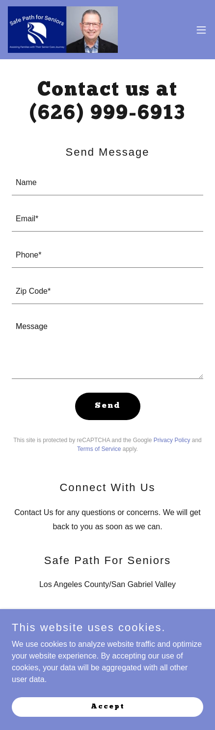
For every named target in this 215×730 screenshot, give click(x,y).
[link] (63, 29)
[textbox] (107, 183)
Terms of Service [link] (99, 449)
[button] (201, 30)
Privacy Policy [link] (172, 440)
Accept (108, 706)
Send (108, 406)
